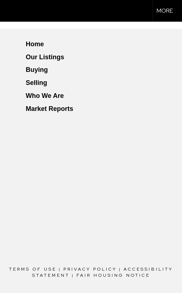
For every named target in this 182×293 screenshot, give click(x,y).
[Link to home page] (11, 11)
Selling (36, 82)
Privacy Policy (90, 269)
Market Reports (49, 108)
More (165, 10)
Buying (37, 69)
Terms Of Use (33, 269)
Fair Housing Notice (113, 275)
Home (35, 44)
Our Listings (45, 57)
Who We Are (45, 95)
